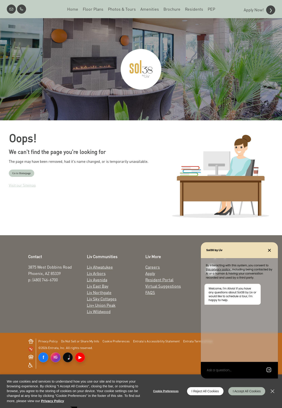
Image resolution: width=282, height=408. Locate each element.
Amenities (149, 9)
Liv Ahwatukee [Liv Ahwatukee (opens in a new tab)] (100, 267)
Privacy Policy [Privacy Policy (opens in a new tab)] (48, 341)
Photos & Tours (122, 9)
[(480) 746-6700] (21, 9)
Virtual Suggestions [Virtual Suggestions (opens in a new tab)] (163, 286)
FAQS (150, 292)
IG (55, 357)
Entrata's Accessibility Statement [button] (156, 341)
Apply (150, 273)
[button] (11, 9)
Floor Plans (93, 9)
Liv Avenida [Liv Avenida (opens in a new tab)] (97, 279)
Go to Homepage (21, 173)
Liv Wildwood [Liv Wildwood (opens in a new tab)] (99, 311)
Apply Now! (254, 9)
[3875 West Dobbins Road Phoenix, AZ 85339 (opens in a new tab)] (52, 270)
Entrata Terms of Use (197, 341)
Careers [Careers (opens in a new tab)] (152, 267)
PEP (211, 9)
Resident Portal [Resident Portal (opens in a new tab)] (159, 279)
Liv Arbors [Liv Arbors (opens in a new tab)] (96, 273)
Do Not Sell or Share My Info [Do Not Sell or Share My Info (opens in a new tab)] (80, 341)
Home (72, 9)
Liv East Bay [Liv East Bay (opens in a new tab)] (97, 286)
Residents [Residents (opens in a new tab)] (194, 9)
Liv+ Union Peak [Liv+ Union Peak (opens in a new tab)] (101, 305)
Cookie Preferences (166, 391)
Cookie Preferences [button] (116, 341)
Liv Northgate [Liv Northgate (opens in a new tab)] (99, 292)
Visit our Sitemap (22, 185)
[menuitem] (72, 9)
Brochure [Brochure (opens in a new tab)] (171, 9)
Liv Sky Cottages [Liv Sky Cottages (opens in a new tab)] (102, 298)
